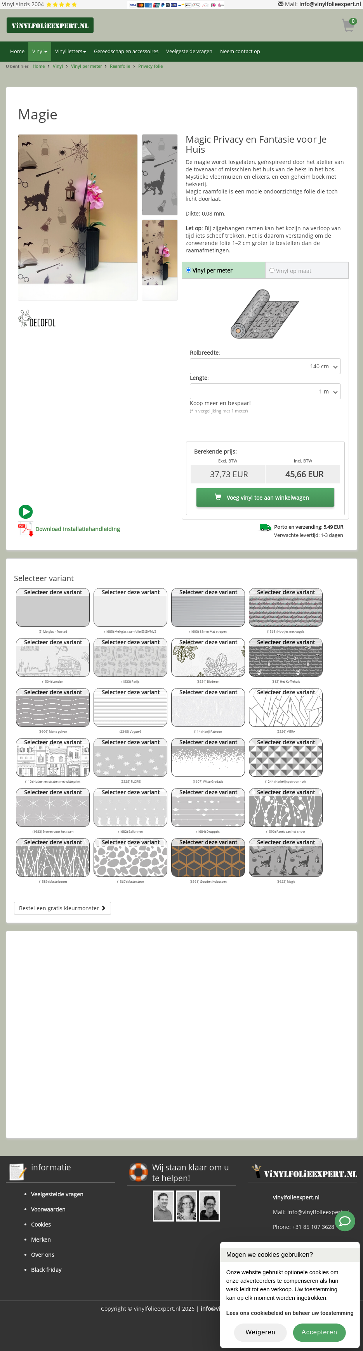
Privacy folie (150, 66)
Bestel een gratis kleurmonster (62, 908)
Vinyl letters (70, 51)
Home (17, 51)
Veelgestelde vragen (189, 51)
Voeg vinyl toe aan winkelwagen (262, 497)
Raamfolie (120, 66)
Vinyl (39, 51)
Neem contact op (240, 51)
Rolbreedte (204, 352)
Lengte (198, 377)
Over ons (42, 1254)
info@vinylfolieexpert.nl (330, 4)
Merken (41, 1239)
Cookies (41, 1224)
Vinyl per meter (86, 66)
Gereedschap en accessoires (126, 51)
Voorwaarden (48, 1209)
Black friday (46, 1269)
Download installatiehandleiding (77, 529)
